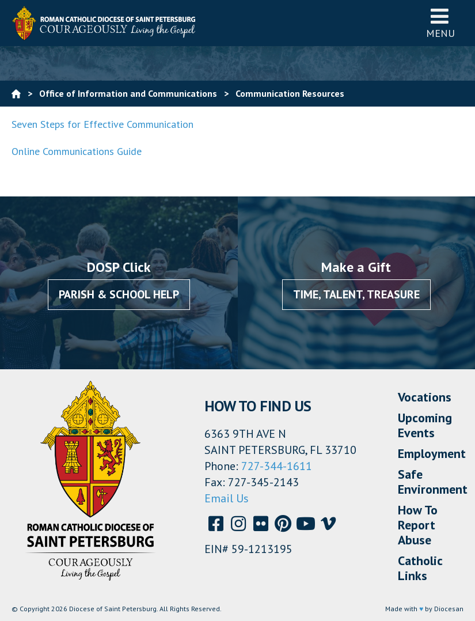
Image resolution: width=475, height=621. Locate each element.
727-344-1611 (276, 466)
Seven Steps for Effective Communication (102, 124)
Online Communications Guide (77, 151)
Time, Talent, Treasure (356, 294)
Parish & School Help (119, 294)
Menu (440, 23)
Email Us (226, 498)
